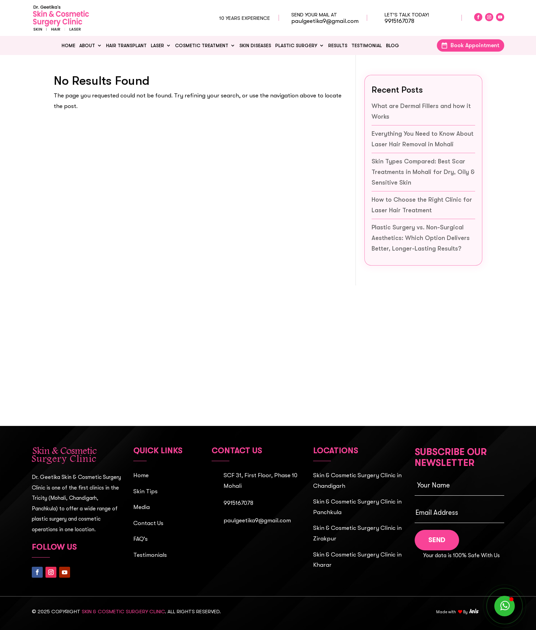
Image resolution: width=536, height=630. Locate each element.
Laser (157, 45)
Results (337, 45)
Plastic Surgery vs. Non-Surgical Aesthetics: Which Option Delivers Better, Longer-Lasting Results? (421, 238)
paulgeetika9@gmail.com (325, 21)
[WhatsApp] (504, 606)
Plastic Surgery (296, 45)
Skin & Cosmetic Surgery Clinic (123, 611)
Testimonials (150, 555)
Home (68, 45)
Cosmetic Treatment (201, 45)
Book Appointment (475, 45)
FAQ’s (140, 539)
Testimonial (366, 45)
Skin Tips (145, 491)
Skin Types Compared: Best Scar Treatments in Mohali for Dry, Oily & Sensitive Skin (423, 172)
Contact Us (148, 523)
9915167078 (399, 21)
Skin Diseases (255, 45)
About (87, 45)
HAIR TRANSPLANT (126, 45)
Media (141, 507)
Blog (392, 45)
